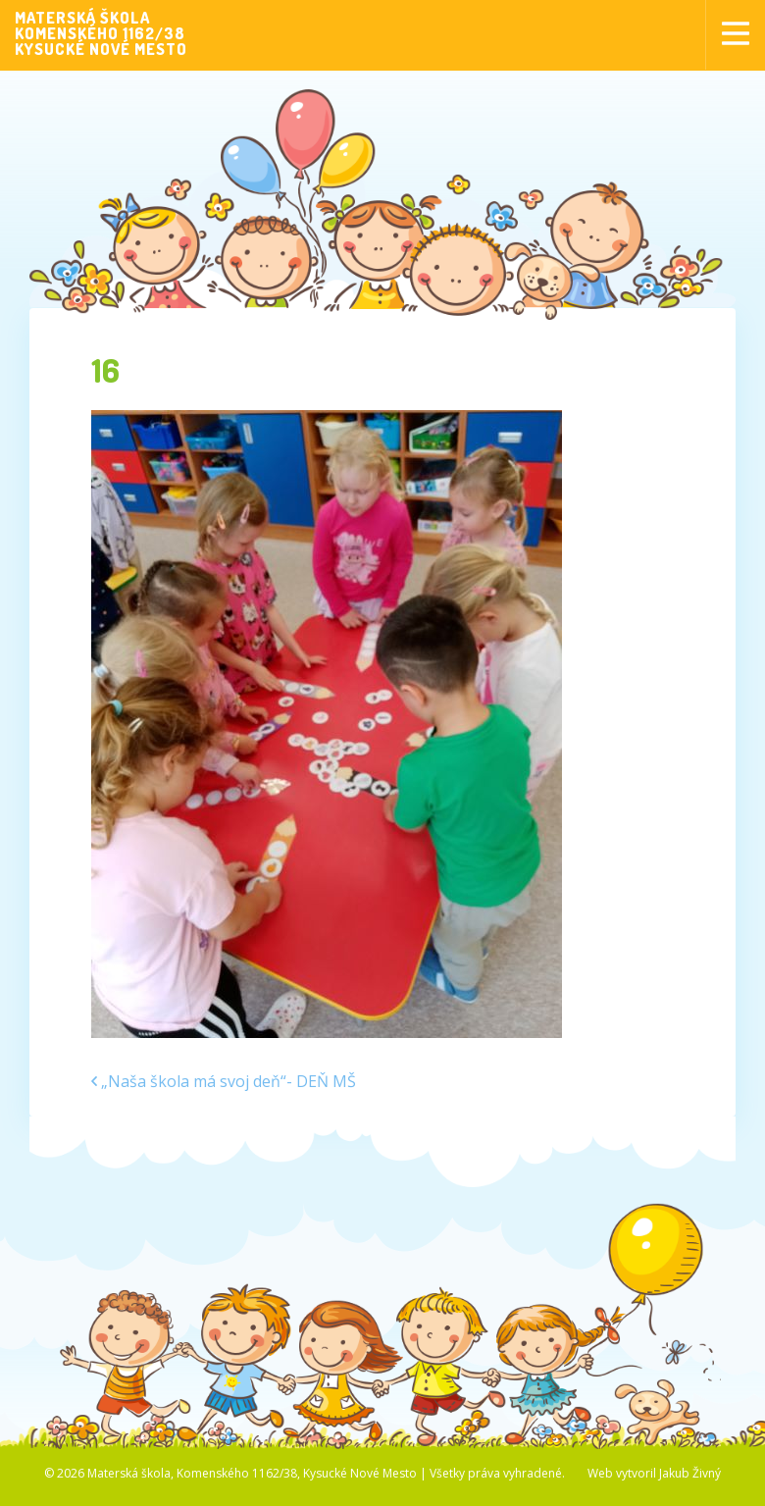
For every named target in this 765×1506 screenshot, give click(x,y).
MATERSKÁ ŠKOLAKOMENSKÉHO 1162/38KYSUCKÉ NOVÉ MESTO (101, 33)
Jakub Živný (690, 1473)
